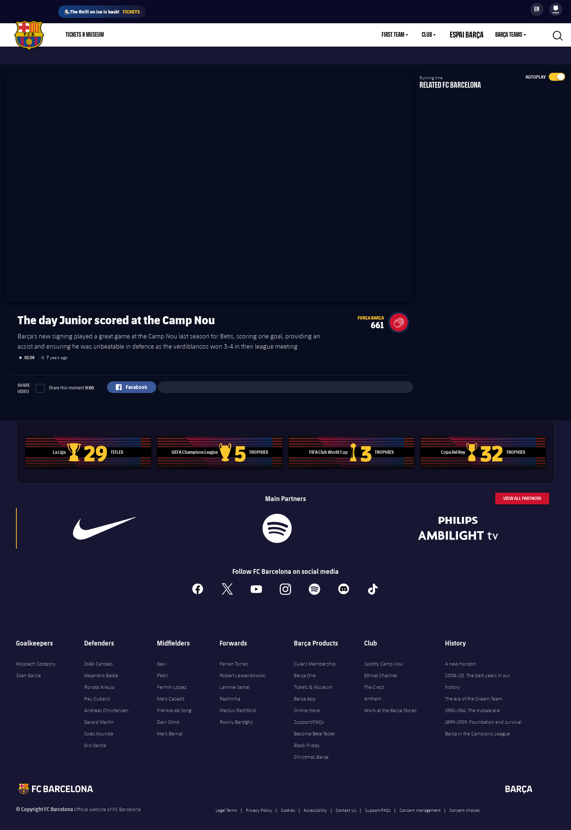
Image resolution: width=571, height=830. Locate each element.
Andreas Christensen (106, 704)
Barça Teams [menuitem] (508, 35)
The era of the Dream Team (473, 692)
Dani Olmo (168, 716)
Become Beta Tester (314, 727)
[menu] (555, 9)
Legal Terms (226, 803)
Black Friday (307, 739)
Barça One (305, 669)
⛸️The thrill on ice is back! (102, 11)
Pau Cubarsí (97, 692)
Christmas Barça (311, 751)
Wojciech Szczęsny (36, 657)
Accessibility (315, 803)
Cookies (288, 803)
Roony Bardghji (236, 716)
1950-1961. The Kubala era (472, 704)
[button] (399, 316)
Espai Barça (471, 35)
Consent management (420, 803)
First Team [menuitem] (401, 35)
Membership (160, 35)
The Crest (374, 681)
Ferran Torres (234, 657)
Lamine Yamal (234, 681)
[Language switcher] (536, 9)
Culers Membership (315, 657)
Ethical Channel (380, 669)
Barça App (305, 692)
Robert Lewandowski (242, 669)
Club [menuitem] (435, 35)
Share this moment (65, 381)
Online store (307, 704)
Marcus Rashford (238, 704)
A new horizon (460, 657)
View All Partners (522, 492)
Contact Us (346, 803)
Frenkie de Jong (174, 704)
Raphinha (230, 692)
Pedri (162, 669)
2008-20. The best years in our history (478, 675)
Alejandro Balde (101, 669)
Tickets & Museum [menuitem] (85, 35)
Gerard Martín (99, 716)
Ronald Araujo (99, 681)
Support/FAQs (309, 716)
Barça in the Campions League (477, 727)
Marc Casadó (171, 692)
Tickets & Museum (313, 681)
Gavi (161, 657)
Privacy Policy (259, 803)
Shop (127, 35)
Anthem (372, 692)
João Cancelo (98, 657)
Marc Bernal (169, 727)
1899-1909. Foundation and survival (483, 716)
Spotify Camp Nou (383, 657)
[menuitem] (555, 8)
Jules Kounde (98, 727)
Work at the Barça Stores (390, 704)
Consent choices (464, 803)
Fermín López (171, 681)
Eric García (95, 739)
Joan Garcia (28, 669)
